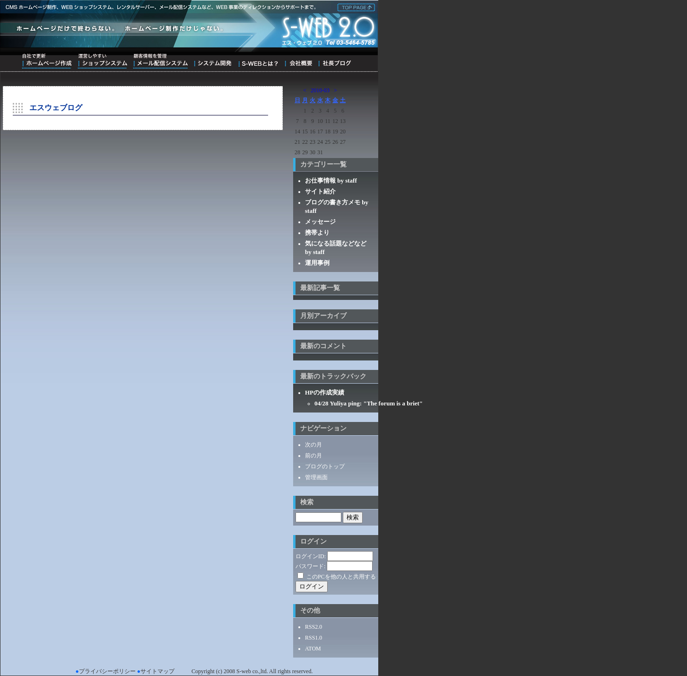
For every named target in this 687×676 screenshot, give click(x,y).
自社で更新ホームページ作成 (46, 61)
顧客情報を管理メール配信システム (160, 61)
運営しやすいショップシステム (102, 61)
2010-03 (320, 90)
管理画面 (316, 477)
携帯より (317, 232)
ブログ (334, 61)
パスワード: (310, 566)
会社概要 (298, 61)
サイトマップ (157, 671)
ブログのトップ (325, 466)
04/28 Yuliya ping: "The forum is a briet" (368, 403)
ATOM (313, 648)
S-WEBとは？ (258, 61)
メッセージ (320, 221)
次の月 (313, 444)
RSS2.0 (313, 626)
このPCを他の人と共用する (341, 576)
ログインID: (311, 556)
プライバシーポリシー (107, 671)
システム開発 (212, 61)
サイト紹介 (320, 191)
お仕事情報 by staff (331, 180)
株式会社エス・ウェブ (354, 6)
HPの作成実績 (324, 392)
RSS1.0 (313, 637)
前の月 (313, 455)
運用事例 (317, 262)
